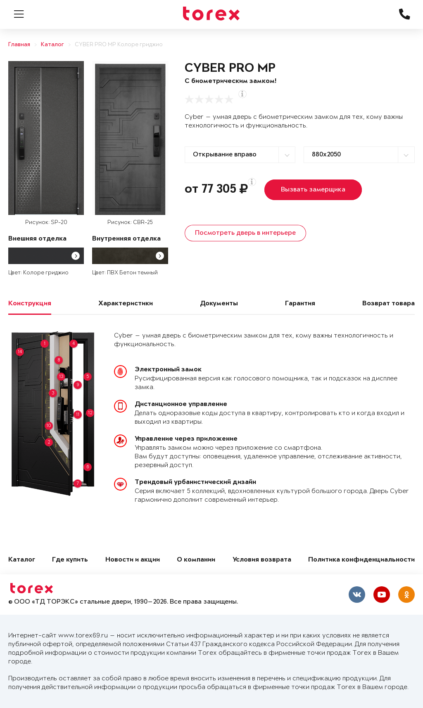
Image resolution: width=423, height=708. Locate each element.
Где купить (70, 560)
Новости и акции (132, 560)
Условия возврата (262, 560)
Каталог (52, 45)
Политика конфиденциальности (361, 560)
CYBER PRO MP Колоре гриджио (119, 45)
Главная (19, 45)
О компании (196, 560)
